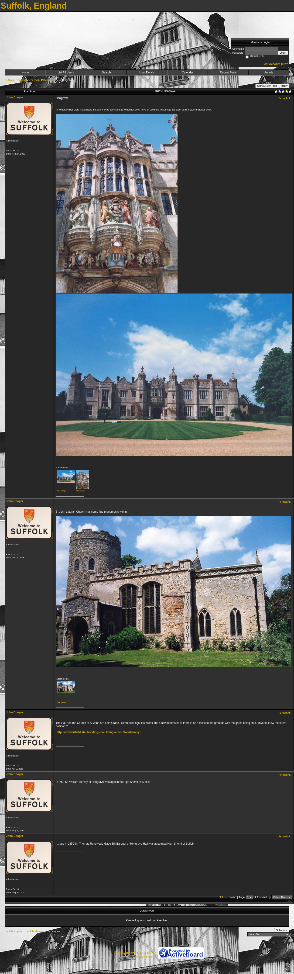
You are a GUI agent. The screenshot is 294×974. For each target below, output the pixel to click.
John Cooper (14, 97)
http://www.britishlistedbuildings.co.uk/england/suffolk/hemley (98, 732)
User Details (146, 72)
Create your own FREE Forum (134, 953)
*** (289, 901)
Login (283, 52)
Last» (232, 897)
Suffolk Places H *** (44, 80)
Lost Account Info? (275, 64)
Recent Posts (228, 72)
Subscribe (281, 930)
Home (25, 72)
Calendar (187, 72)
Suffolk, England (16, 80)
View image (61, 491)
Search (106, 72)
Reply (284, 85)
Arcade (268, 72)
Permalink (284, 98)
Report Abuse (145, 957)
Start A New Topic (267, 85)
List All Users (66, 72)
